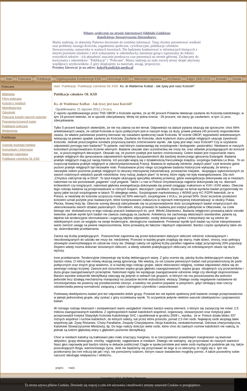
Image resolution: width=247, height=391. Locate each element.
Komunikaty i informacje (17, 149)
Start (9, 79)
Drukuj (107, 109)
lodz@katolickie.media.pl (115, 67)
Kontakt (221, 79)
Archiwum (174, 79)
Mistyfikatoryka (11, 108)
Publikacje (43, 79)
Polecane (24, 79)
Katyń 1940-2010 (199, 79)
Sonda (236, 79)
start (57, 86)
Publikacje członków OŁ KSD (21, 158)
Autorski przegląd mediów (18, 145)
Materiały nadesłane (15, 154)
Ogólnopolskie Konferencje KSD (78, 79)
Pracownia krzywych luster (19, 121)
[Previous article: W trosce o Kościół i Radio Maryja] (60, 367)
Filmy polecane (12, 98)
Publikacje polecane (15, 126)
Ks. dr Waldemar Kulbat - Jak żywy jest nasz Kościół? (93, 104)
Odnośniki (8, 112)
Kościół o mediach (14, 103)
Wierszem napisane (148, 79)
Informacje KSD (118, 79)
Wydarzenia (9, 131)
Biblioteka (8, 94)
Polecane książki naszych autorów (24, 117)
